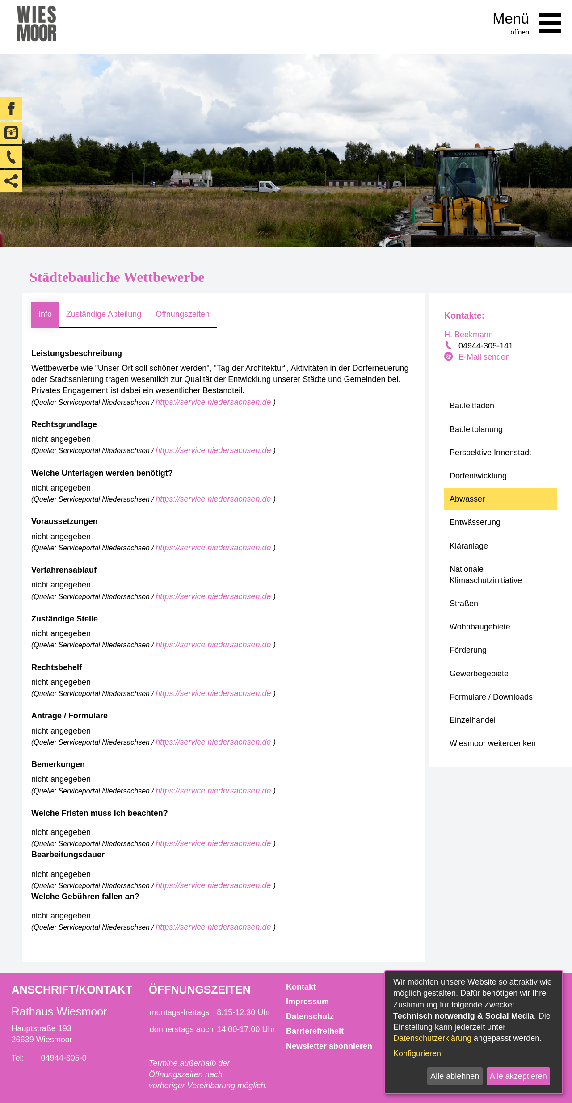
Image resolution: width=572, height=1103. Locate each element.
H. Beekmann (468, 334)
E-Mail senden (484, 356)
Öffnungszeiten (183, 314)
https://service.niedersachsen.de (214, 402)
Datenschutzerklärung (432, 1038)
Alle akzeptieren (518, 1076)
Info (45, 314)
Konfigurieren (417, 1053)
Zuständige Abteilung (103, 314)
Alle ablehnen (454, 1076)
